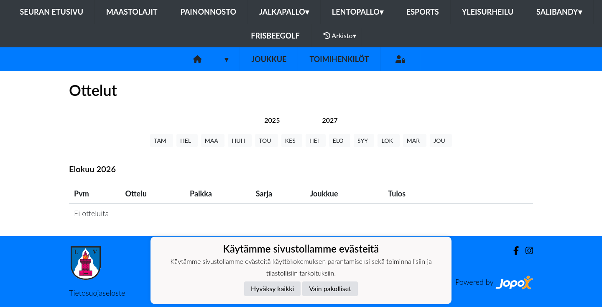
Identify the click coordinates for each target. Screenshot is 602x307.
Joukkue (268, 59)
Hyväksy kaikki (272, 288)
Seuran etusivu (52, 11)
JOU (441, 140)
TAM (161, 140)
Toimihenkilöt (339, 59)
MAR (415, 140)
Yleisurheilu (487, 11)
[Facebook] (513, 250)
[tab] (272, 120)
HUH (240, 140)
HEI (315, 140)
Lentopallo (357, 11)
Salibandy (559, 11)
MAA (213, 140)
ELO (340, 140)
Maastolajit (132, 11)
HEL (187, 140)
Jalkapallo (284, 11)
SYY (363, 140)
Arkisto (340, 36)
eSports (422, 11)
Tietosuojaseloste (97, 292)
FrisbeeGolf (275, 35)
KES (291, 140)
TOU (266, 140)
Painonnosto (209, 11)
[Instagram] (526, 250)
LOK (388, 140)
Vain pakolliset (330, 288)
